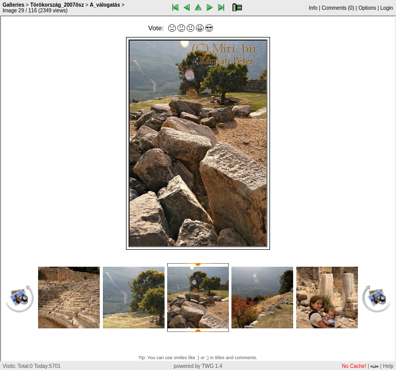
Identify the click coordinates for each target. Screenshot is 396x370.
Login (387, 8)
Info (313, 8)
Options (367, 8)
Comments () (337, 8)
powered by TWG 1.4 (198, 366)
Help (388, 366)
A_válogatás (105, 5)
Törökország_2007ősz (57, 5)
